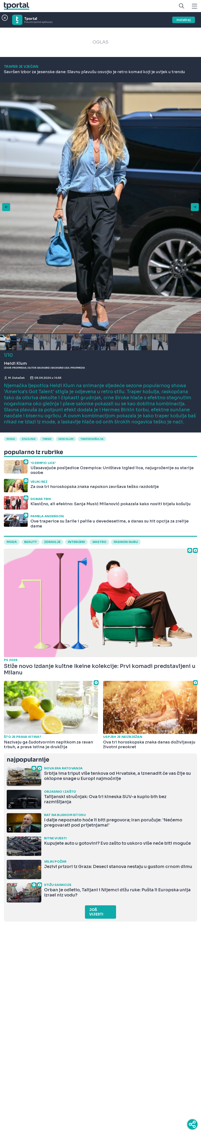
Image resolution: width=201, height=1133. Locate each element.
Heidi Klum (65, 438)
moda (10, 438)
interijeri (76, 542)
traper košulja (92, 438)
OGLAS (100, 42)
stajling (28, 438)
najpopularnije (28, 759)
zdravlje (52, 542)
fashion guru (126, 542)
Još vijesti (96, 912)
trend (46, 438)
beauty (30, 542)
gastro (99, 542)
